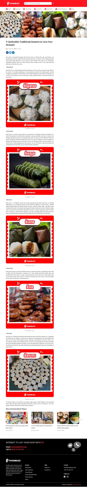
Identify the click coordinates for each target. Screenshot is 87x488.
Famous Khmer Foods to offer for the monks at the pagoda (67, 428)
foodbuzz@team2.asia (18, 448)
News (71, 9)
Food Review (38, 9)
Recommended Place (31, 476)
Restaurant (16, 9)
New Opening (27, 9)
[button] (6, 420)
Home (8, 9)
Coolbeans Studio (76, 486)
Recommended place (61, 9)
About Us (47, 469)
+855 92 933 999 (17, 450)
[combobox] (26, 3)
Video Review (49, 9)
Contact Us (47, 471)
